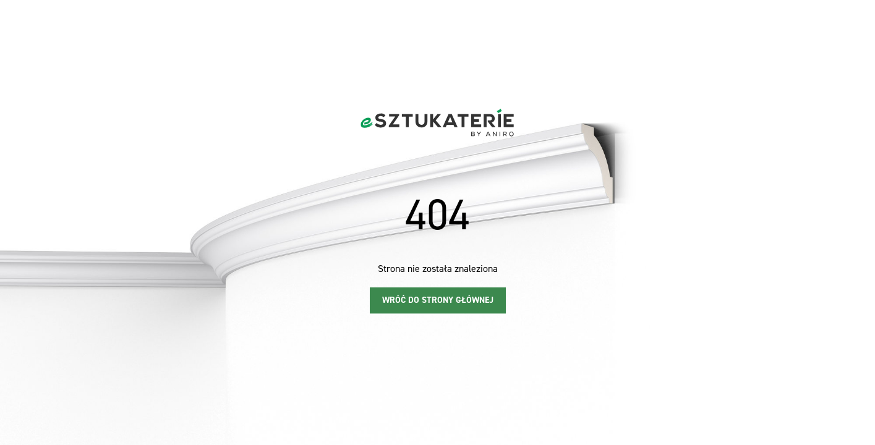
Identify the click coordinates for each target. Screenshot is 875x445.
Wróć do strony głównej (437, 300)
